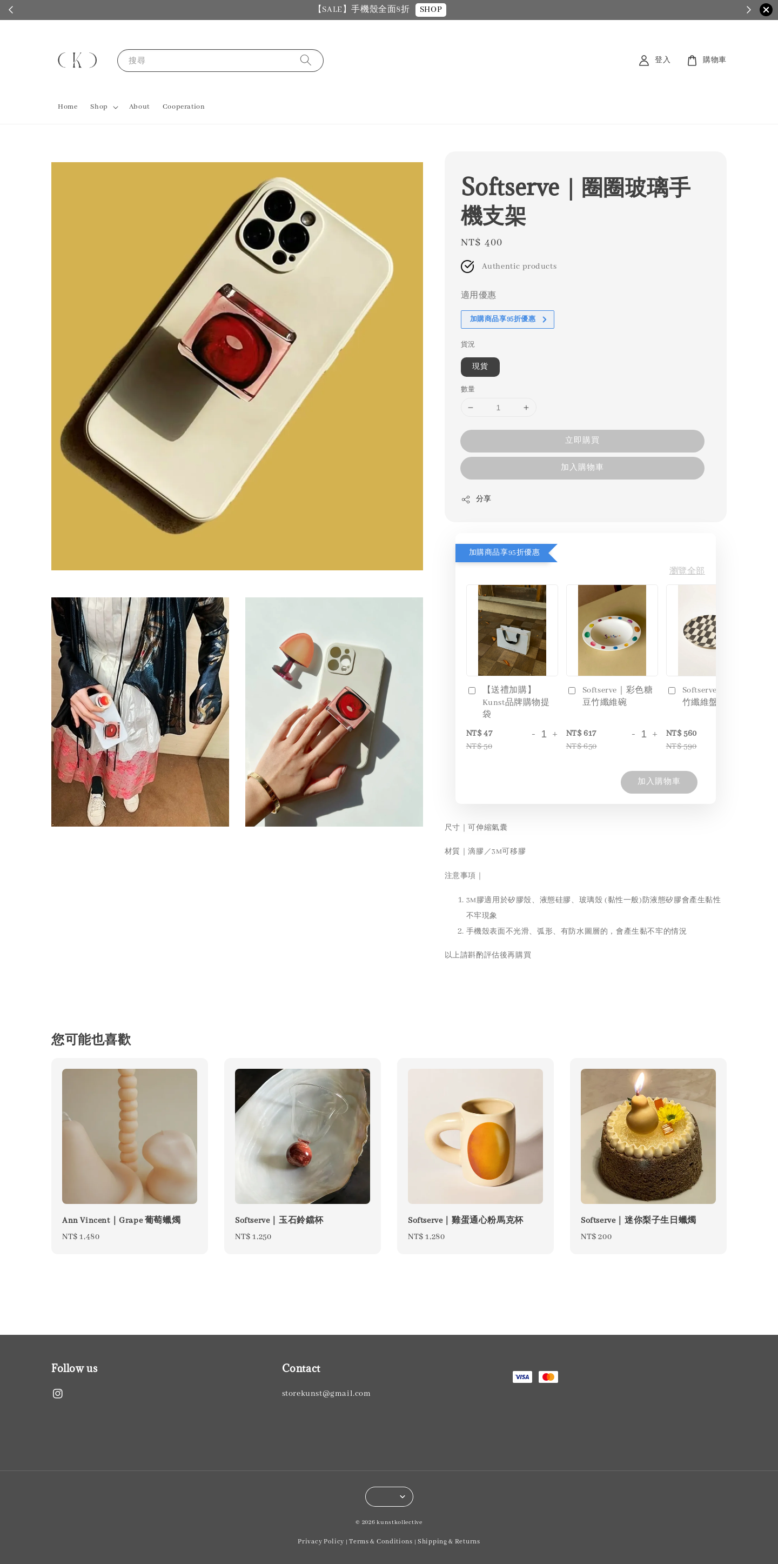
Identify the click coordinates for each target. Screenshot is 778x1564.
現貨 (480, 366)
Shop (99, 106)
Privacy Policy (321, 1542)
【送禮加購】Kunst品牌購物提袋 (508, 703)
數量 (468, 389)
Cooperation (184, 106)
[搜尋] (306, 60)
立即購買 (582, 440)
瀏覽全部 (687, 571)
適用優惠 (479, 296)
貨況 (468, 345)
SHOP (450, 10)
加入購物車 (582, 467)
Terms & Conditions (381, 1542)
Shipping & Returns (449, 1542)
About (139, 106)
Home (67, 106)
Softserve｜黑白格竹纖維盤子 (709, 696)
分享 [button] (476, 499)
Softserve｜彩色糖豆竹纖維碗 (609, 696)
